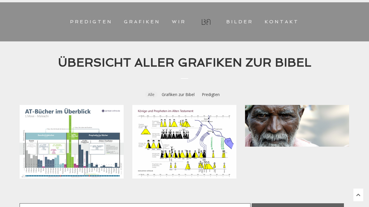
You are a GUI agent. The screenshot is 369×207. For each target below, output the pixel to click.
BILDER (239, 21)
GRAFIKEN (142, 21)
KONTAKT (282, 21)
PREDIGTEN (91, 21)
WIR (179, 21)
